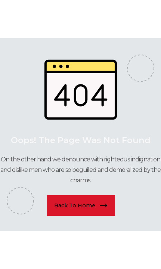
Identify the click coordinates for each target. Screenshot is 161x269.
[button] (81, 205)
